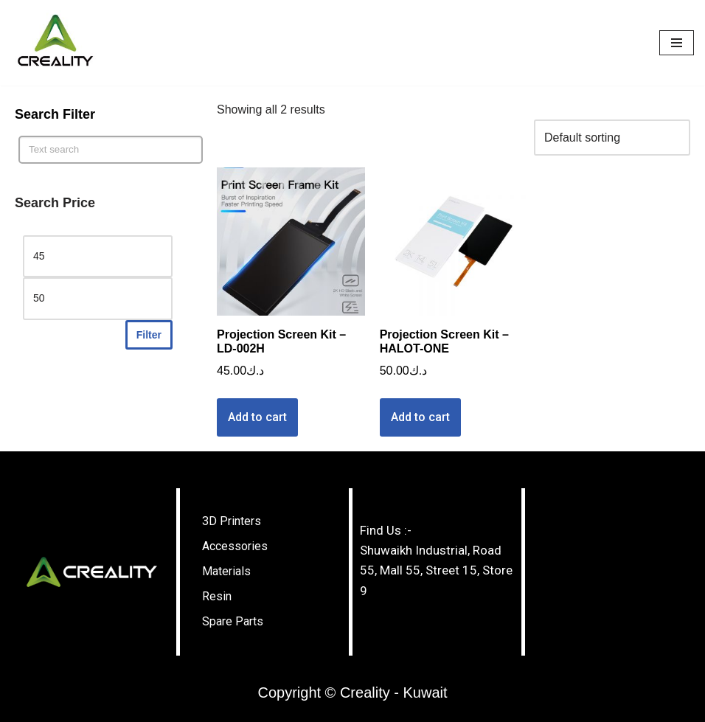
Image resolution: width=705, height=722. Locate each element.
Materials (226, 571)
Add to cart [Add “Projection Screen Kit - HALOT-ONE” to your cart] (420, 417)
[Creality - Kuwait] (55, 42)
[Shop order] (612, 137)
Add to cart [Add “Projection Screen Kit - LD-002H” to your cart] (257, 417)
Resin (217, 596)
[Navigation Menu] (676, 42)
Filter (149, 335)
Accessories (235, 546)
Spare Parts (232, 621)
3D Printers (231, 521)
